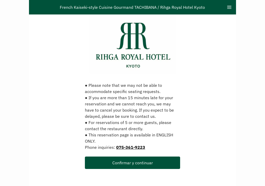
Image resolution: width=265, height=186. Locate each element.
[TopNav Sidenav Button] (229, 7)
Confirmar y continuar (132, 162)
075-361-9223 (130, 147)
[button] (132, 162)
